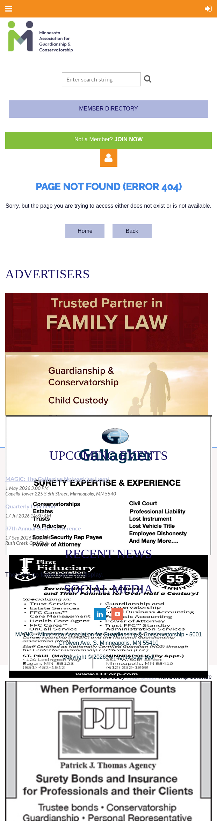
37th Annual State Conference (43, 528)
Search (148, 78)
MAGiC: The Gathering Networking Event (57, 478)
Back (132, 231)
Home (85, 231)
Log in (108, 158)
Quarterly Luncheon (30, 506)
